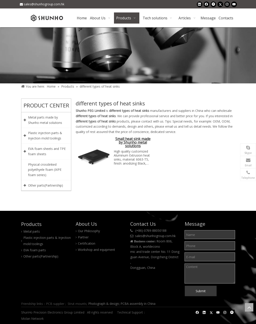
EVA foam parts (34, 250)
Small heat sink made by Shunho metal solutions (132, 142)
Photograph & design (103, 304)
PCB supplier (55, 304)
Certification (86, 243)
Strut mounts (77, 304)
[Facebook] (206, 4)
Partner (83, 237)
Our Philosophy (89, 231)
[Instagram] (227, 4)
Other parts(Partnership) (40, 256)
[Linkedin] (199, 4)
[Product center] (128, 55)
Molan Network (33, 318)
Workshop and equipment (96, 250)
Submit (201, 291)
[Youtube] (234, 4)
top (249, 307)
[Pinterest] (213, 4)
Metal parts (31, 231)
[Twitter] (220, 4)
